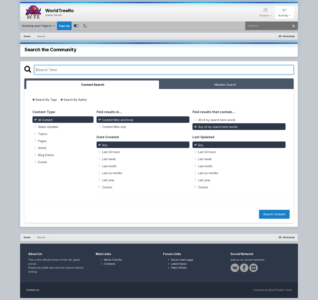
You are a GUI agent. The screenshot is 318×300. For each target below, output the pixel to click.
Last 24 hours (111, 152)
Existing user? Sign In (38, 25)
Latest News (179, 263)
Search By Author (74, 99)
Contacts (109, 263)
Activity (283, 15)
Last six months (112, 173)
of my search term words (216, 119)
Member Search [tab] (225, 84)
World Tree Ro (113, 259)
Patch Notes (179, 267)
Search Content (274, 214)
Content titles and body (117, 119)
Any (104, 145)
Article (42, 148)
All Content (45, 119)
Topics (42, 134)
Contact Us (32, 289)
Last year (108, 180)
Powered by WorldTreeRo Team (272, 289)
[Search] (267, 25)
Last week (109, 159)
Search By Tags (44, 99)
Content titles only (114, 127)
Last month (109, 166)
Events (42, 162)
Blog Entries (46, 155)
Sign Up (64, 25)
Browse (265, 15)
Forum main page (182, 259)
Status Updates (48, 127)
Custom (107, 187)
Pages (42, 140)
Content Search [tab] (92, 84)
